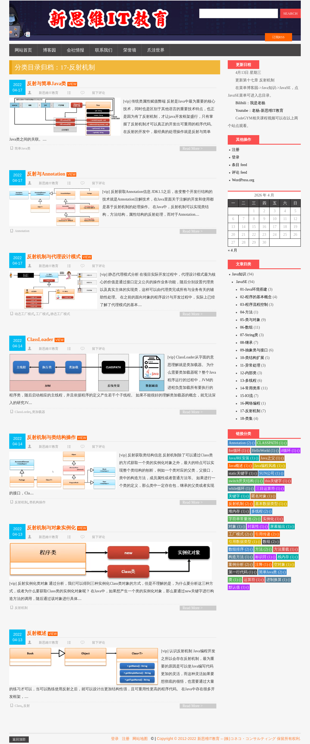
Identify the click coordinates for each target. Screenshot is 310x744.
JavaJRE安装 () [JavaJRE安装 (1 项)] (243, 458)
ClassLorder (22, 412)
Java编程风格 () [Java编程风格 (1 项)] (269, 466)
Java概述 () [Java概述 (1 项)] (240, 466)
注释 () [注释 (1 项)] (263, 564)
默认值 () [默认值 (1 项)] (239, 587)
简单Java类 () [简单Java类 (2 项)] (272, 572)
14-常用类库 (250, 388)
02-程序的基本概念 (256, 297)
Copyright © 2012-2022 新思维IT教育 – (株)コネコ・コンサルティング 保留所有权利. (229, 738)
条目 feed (239, 165)
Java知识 (239, 274)
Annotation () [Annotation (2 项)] (242, 443)
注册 (235, 150)
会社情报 (75, 50)
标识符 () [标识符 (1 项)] (265, 557)
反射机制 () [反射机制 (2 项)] (241, 504)
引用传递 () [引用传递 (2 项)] (267, 534)
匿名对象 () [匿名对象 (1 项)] (263, 496)
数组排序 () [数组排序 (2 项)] (241, 549)
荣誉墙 (129, 50)
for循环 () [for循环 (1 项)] (239, 451)
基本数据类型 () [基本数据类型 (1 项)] (271, 504)
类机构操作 (37, 502)
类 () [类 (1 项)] (235, 580)
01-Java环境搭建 (253, 289)
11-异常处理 (250, 365)
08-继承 (246, 343)
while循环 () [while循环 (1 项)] (241, 489)
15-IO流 (246, 396)
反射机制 (21, 502)
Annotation (22, 231)
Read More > (192, 149)
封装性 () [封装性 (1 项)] (258, 526)
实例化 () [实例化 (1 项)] (273, 519)
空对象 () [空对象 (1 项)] (284, 564)
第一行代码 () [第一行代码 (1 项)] (243, 572)
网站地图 (140, 738)
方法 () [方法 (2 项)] (263, 549)
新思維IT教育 (48, 93)
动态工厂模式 (24, 314)
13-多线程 (248, 381)
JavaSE (241, 282)
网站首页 (23, 50)
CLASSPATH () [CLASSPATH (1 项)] (272, 443)
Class (18, 706)
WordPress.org (243, 180)
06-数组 (246, 327)
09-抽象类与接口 (254, 350)
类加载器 (38, 412)
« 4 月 (232, 250)
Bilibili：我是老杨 (250, 103)
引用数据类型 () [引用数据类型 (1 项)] (244, 542)
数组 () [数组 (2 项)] (271, 542)
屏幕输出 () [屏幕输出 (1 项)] (282, 526)
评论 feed (239, 172)
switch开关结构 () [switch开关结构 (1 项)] (245, 481)
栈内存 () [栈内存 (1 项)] (288, 557)
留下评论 (98, 93)
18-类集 (246, 418)
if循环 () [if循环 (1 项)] (290, 451)
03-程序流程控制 (254, 305)
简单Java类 (22, 148)
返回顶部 (19, 739)
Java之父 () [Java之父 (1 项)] (272, 458)
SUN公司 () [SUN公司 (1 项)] (271, 473)
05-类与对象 (250, 320)
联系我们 (103, 50)
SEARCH (290, 13)
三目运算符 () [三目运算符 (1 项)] (270, 489)
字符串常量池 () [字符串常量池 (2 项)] (244, 519)
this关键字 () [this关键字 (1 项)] (278, 481)
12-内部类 (248, 373)
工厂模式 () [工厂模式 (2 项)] (241, 534)
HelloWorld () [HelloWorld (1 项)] (265, 451)
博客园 (49, 50)
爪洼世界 (156, 50)
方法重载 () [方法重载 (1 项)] (286, 549)
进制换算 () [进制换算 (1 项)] (278, 580)
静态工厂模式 (60, 314)
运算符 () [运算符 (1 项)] (254, 580)
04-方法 (246, 312)
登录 (235, 157)
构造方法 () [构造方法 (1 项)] (241, 557)
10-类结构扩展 (252, 358)
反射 (26, 706)
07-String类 (249, 335)
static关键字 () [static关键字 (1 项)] (243, 473)
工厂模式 (42, 314)
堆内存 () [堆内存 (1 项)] (239, 511)
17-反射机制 (250, 411)
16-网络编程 (250, 403)
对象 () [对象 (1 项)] (237, 526)
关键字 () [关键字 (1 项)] (239, 496)
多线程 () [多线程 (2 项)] (261, 511)
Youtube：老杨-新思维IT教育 (259, 111)
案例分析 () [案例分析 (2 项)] (241, 564)
